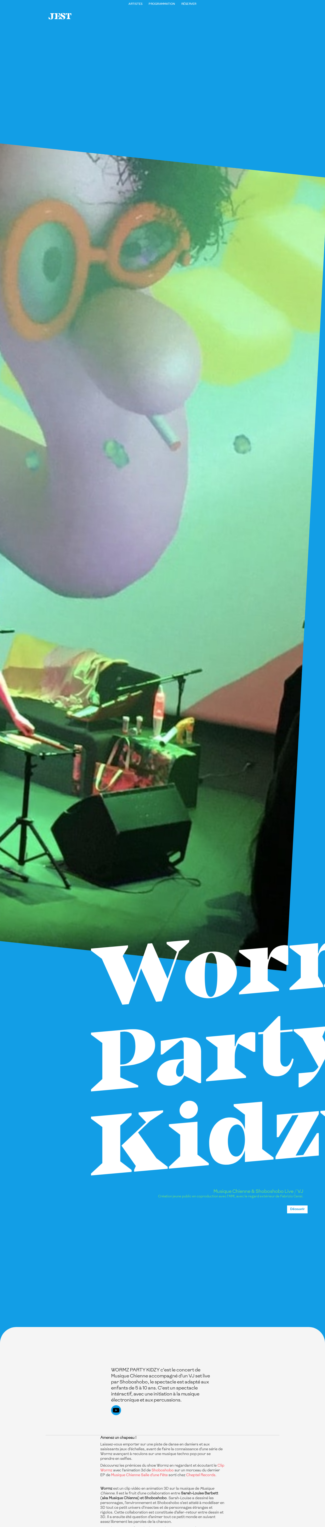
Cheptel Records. (201, 1474)
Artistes (135, 4)
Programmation (162, 4)
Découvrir (297, 1209)
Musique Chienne (125, 1474)
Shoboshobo (163, 1470)
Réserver (188, 4)
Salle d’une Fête (155, 1474)
